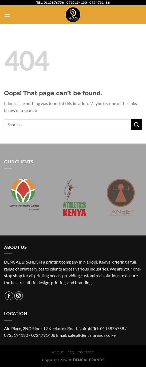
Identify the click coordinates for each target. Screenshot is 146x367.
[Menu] (7, 14)
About (58, 352)
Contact (86, 352)
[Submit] (136, 124)
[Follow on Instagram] (18, 295)
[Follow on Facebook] (9, 295)
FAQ (71, 352)
